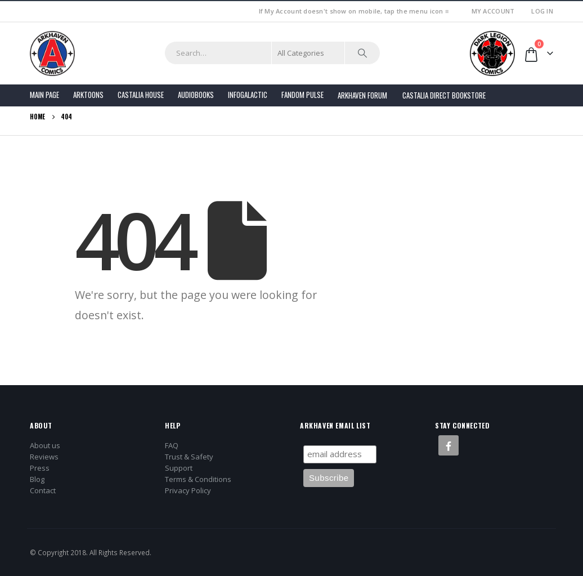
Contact (43, 490)
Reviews (44, 457)
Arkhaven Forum (362, 95)
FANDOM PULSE (302, 94)
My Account (493, 11)
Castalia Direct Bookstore (444, 95)
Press (40, 468)
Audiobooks (196, 94)
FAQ (171, 445)
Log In (542, 11)
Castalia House (141, 94)
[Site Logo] (52, 53)
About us (45, 445)
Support (178, 468)
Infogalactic (247, 94)
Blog (37, 479)
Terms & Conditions (198, 479)
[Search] (362, 53)
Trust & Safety (189, 457)
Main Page (44, 94)
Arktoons (88, 94)
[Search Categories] (308, 53)
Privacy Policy (188, 490)
